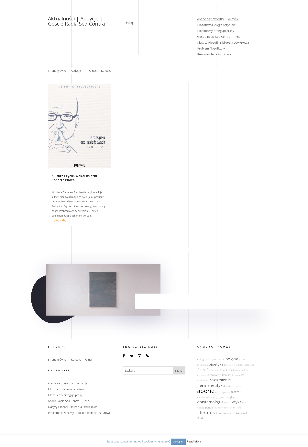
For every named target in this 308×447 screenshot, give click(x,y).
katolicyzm (210, 359)
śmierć (227, 402)
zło (235, 364)
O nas (93, 71)
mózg (200, 359)
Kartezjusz (223, 407)
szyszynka (219, 397)
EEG (226, 364)
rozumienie (220, 380)
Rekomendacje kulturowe (214, 54)
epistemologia (210, 402)
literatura (207, 412)
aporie (205, 391)
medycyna (202, 364)
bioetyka (216, 364)
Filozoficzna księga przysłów (216, 25)
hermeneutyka (211, 385)
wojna (237, 375)
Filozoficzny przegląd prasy (215, 31)
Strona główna (57, 71)
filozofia (204, 369)
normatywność (222, 392)
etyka (236, 402)
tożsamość (216, 370)
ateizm (221, 359)
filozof (235, 392)
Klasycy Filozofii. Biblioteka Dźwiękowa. (223, 42)
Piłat (200, 418)
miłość (244, 370)
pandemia (211, 407)
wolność (227, 370)
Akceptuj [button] (178, 441)
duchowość (203, 380)
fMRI (231, 364)
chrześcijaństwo (205, 397)
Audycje (233, 19)
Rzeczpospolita (246, 364)
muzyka (229, 397)
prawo (242, 359)
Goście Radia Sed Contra (213, 37)
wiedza (231, 413)
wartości (230, 386)
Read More (194, 441)
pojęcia (231, 359)
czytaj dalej (59, 220)
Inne (237, 37)
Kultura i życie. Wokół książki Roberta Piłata (74, 178)
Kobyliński (241, 413)
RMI (243, 375)
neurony (201, 375)
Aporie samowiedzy (210, 19)
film (239, 407)
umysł (232, 407)
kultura (237, 370)
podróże (239, 386)
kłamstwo (227, 375)
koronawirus (214, 375)
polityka (222, 413)
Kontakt (106, 71)
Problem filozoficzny (211, 48)
